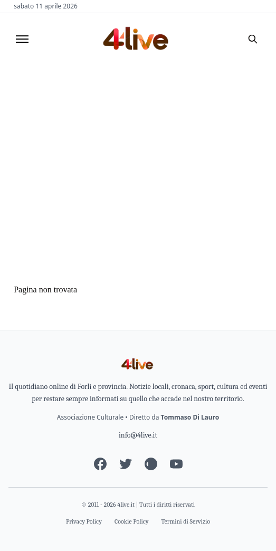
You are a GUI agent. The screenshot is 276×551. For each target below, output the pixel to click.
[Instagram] (151, 464)
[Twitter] (125, 464)
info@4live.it (138, 435)
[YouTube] (176, 464)
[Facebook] (100, 464)
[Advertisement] (138, 144)
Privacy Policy (84, 521)
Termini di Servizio (186, 521)
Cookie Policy (132, 521)
